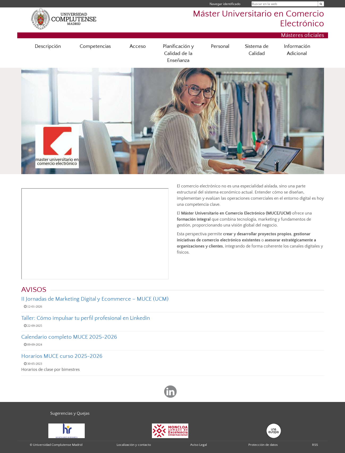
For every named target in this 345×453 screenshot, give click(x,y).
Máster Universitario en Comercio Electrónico (258, 19)
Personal (220, 46)
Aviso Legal (198, 445)
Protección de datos (263, 445)
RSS (315, 445)
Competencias (95, 46)
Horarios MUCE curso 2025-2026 (62, 356)
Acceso (138, 46)
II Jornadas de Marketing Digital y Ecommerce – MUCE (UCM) (95, 299)
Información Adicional (297, 50)
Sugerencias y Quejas (70, 413)
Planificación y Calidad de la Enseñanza (178, 54)
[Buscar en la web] (321, 3)
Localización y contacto (134, 445)
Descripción (48, 46)
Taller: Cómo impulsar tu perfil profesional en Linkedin (85, 318)
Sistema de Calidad (257, 50)
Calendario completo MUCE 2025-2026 (69, 337)
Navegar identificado (225, 4)
